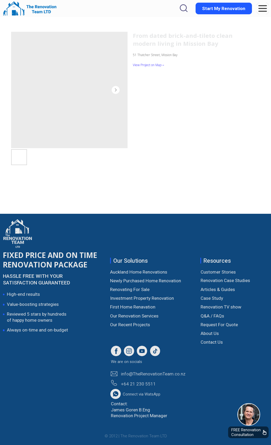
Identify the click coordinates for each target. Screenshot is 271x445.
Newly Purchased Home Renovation (145, 280)
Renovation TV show (221, 307)
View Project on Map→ (149, 65)
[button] (262, 8)
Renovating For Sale (130, 289)
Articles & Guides (218, 289)
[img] (248, 414)
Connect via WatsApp (141, 394)
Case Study (212, 298)
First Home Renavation (132, 307)
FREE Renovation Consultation (246, 432)
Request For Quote (219, 324)
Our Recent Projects (130, 324)
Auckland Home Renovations (138, 272)
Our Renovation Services (134, 316)
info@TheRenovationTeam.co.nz (153, 373)
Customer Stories (218, 272)
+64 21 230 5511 (138, 384)
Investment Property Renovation (142, 298)
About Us (210, 333)
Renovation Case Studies (225, 280)
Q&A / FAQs (212, 316)
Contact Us (212, 342)
